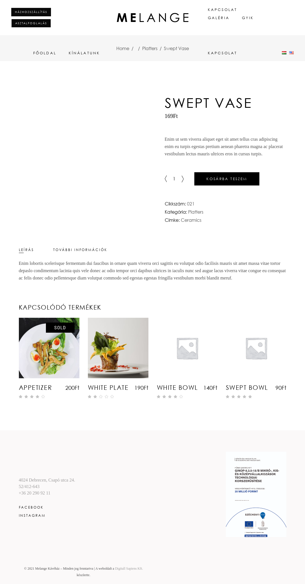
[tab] (35, 250)
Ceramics (191, 220)
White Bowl (177, 387)
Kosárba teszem (226, 178)
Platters (149, 48)
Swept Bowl (247, 387)
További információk (80, 250)
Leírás (26, 250)
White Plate (108, 387)
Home (122, 48)
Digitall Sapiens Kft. (129, 568)
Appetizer (35, 387)
